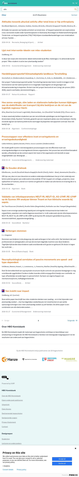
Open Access (6, 409)
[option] (39, 359)
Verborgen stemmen (15, 230)
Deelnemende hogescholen (12, 413)
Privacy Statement (9, 422)
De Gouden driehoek (15, 168)
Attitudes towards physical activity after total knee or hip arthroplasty (38, 21)
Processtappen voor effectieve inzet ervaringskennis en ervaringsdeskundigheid (30, 138)
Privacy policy (21, 470)
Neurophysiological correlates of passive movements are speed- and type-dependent (37, 261)
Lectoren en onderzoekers (11, 443)
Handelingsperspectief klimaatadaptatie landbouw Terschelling (34, 73)
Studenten (6, 439)
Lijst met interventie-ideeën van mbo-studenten (26, 50)
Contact (5, 426)
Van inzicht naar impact (17, 291)
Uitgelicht (5, 404)
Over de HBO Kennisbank (11, 396)
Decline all (62, 463)
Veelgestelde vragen (9, 418)
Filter (4, 15)
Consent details (8, 470)
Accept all (62, 459)
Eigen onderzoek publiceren (12, 400)
